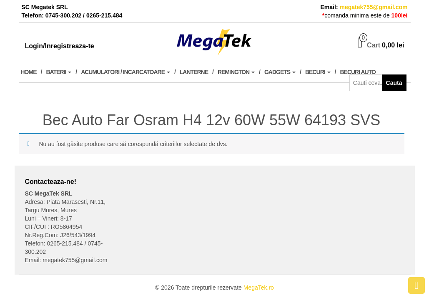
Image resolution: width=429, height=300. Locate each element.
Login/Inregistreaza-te (59, 46)
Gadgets (280, 72)
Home (29, 72)
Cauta (394, 82)
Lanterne (194, 72)
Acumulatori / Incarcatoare (125, 72)
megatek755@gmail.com (373, 7)
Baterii (58, 72)
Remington (236, 72)
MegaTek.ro (258, 287)
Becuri (318, 72)
